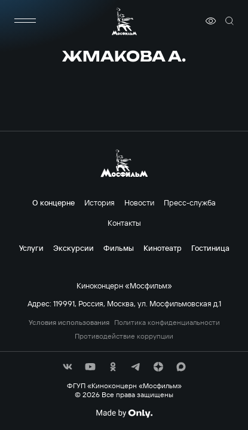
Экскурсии (73, 248)
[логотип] (124, 21)
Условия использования (69, 322)
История (99, 202)
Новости (139, 202)
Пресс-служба (190, 202)
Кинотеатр (162, 248)
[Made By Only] (124, 413)
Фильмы (118, 248)
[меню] (25, 21)
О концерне (53, 202)
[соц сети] (67, 366)
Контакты (124, 223)
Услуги (31, 248)
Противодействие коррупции (124, 336)
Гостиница (210, 248)
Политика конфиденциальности (167, 322)
